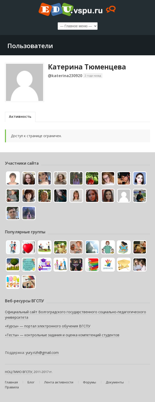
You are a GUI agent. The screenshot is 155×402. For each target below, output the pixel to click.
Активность (20, 116)
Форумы (89, 382)
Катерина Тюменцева (87, 66)
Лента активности (58, 382)
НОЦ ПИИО (13, 372)
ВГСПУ (27, 372)
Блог (30, 382)
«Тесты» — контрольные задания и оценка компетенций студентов (62, 335)
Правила (12, 387)
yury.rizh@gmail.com (42, 352)
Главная (11, 382)
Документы (115, 382)
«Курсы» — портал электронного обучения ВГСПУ (47, 326)
